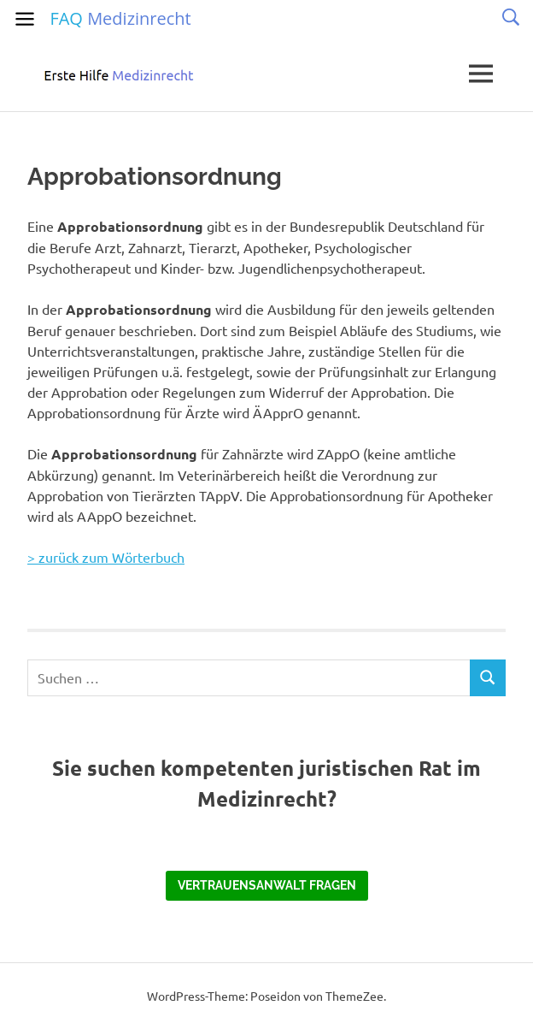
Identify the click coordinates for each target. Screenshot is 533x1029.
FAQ (120, 18)
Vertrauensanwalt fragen (267, 885)
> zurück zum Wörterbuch (105, 556)
